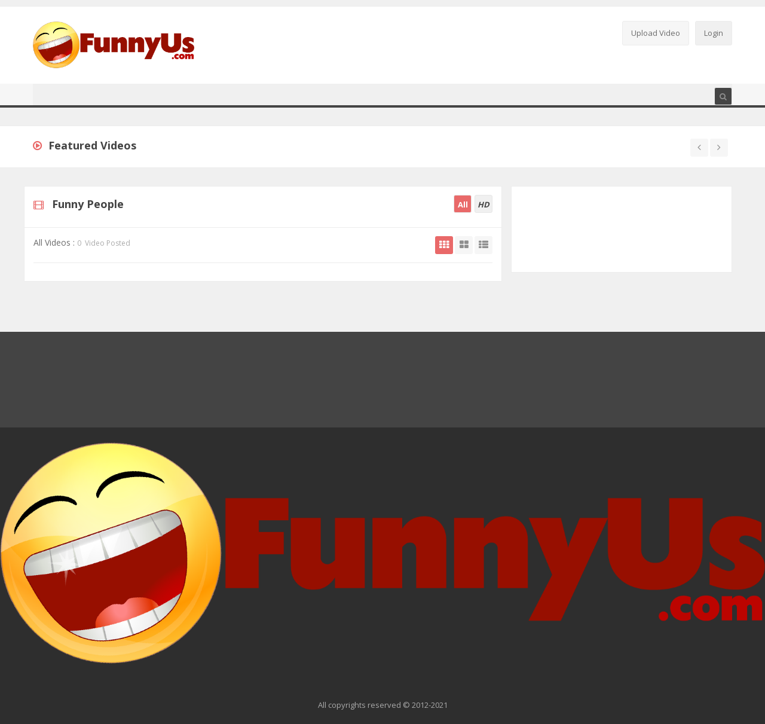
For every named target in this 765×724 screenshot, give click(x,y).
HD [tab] (483, 204)
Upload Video (655, 33)
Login (713, 33)
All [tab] (463, 204)
